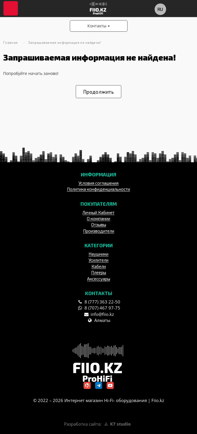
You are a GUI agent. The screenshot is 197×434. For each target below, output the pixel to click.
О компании (98, 218)
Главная (10, 42)
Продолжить (98, 92)
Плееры (98, 272)
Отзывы (98, 224)
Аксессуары (98, 278)
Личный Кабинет (98, 212)
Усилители (98, 260)
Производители (98, 230)
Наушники (98, 253)
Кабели (98, 266)
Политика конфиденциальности (98, 189)
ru (160, 9)
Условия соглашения (98, 183)
